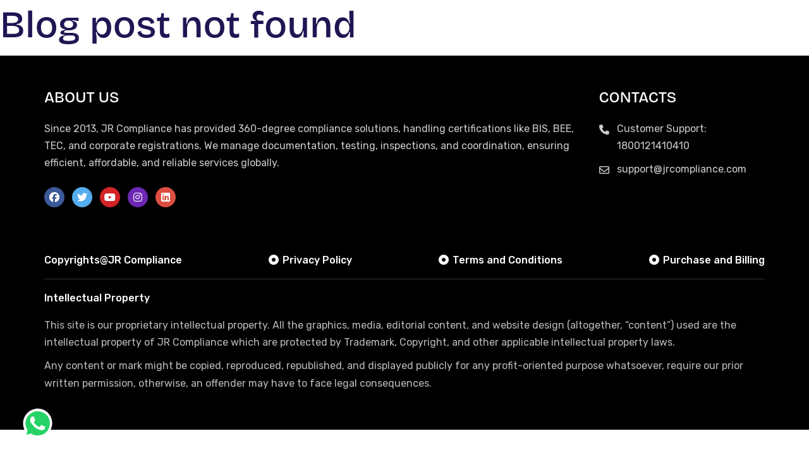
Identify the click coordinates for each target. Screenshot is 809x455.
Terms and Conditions (500, 260)
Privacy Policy (309, 260)
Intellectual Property (97, 298)
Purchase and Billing (706, 260)
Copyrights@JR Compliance (113, 260)
